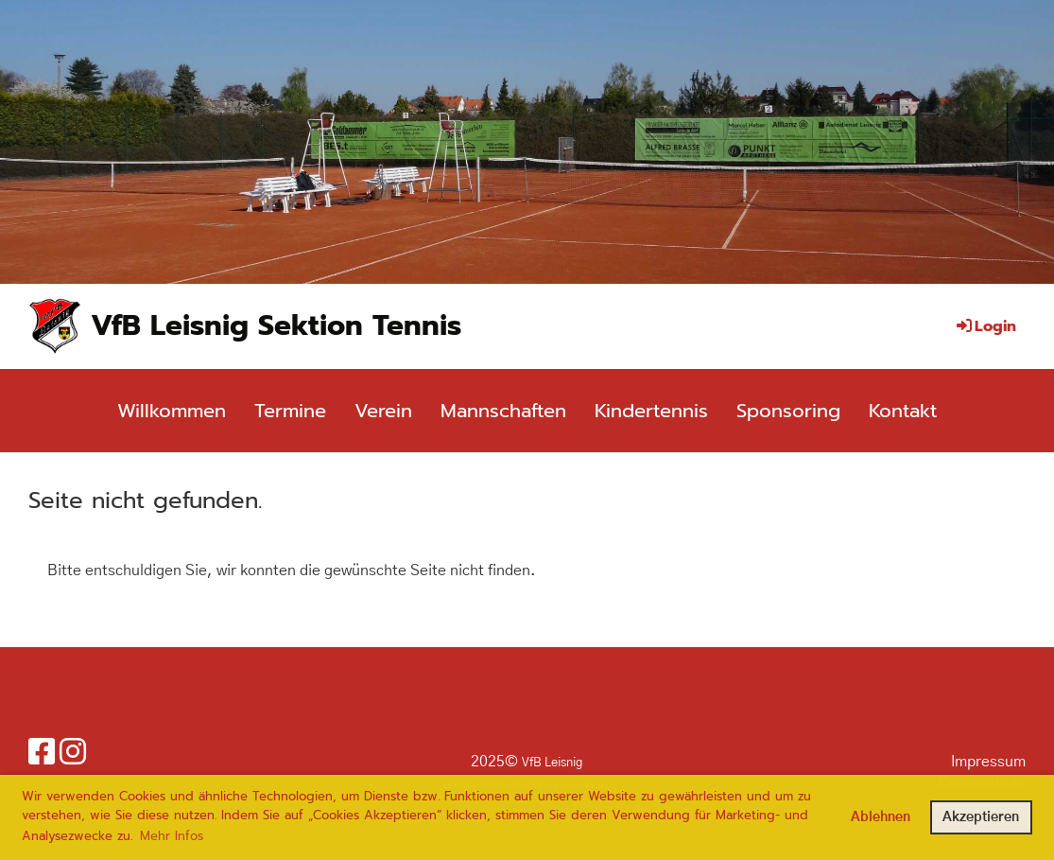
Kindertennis (651, 410)
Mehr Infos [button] (171, 836)
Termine (290, 410)
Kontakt (903, 410)
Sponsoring (788, 410)
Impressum (988, 761)
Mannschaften (503, 410)
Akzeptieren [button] (980, 817)
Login (985, 326)
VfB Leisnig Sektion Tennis (276, 325)
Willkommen (171, 410)
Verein (383, 410)
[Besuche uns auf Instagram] (73, 753)
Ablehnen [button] (880, 817)
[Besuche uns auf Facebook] (41, 753)
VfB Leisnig (552, 763)
